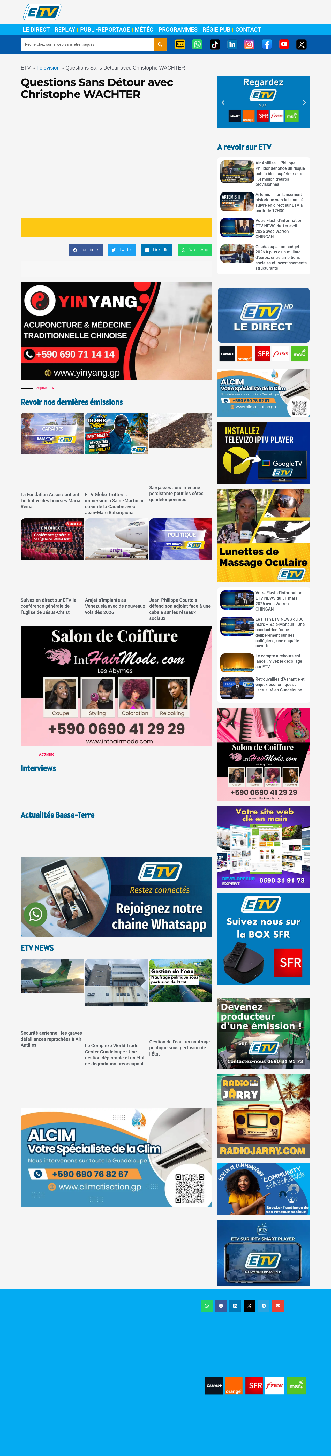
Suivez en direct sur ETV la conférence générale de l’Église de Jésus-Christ (48, 606)
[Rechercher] (160, 44)
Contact (248, 30)
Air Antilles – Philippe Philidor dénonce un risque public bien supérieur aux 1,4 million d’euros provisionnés (280, 173)
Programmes (178, 30)
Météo (144, 30)
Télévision (48, 68)
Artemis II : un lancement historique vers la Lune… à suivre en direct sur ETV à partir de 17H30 (279, 202)
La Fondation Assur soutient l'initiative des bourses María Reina (50, 500)
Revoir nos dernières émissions (75, 402)
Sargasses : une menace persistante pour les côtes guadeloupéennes (176, 493)
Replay (65, 30)
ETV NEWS (38, 917)
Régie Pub (216, 30)
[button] (85, 250)
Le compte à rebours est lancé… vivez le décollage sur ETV (278, 661)
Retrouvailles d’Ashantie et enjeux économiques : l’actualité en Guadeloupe (280, 684)
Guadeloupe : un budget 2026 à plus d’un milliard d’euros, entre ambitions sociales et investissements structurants (281, 257)
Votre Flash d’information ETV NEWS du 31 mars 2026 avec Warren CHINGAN (278, 600)
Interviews (39, 768)
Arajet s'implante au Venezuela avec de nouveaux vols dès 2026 (115, 606)
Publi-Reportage (105, 30)
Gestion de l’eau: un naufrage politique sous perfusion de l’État (179, 1017)
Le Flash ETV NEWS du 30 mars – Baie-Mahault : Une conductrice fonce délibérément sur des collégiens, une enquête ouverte (280, 633)
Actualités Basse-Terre (60, 799)
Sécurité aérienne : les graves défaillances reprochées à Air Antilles (51, 1008)
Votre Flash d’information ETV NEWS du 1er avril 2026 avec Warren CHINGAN (278, 228)
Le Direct (36, 30)
